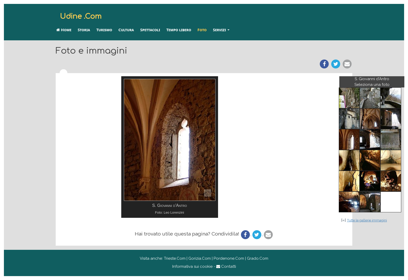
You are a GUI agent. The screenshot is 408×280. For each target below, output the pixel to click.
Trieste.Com (175, 258)
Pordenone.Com (229, 258)
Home (63, 29)
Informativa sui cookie (192, 266)
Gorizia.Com (199, 258)
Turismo (104, 29)
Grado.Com (257, 258)
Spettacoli (150, 29)
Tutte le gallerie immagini (367, 220)
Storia (84, 29)
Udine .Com (80, 16)
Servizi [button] (221, 29)
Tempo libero (178, 29)
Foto (202, 29)
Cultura (126, 29)
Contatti (226, 266)
